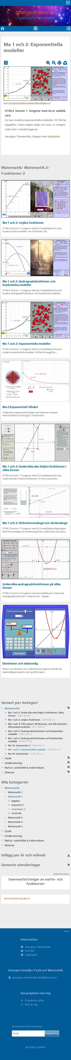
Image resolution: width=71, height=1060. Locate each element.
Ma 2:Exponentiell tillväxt (20, 407)
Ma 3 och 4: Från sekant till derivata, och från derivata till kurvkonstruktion (37, 725)
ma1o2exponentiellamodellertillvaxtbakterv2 (27, 103)
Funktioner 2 (18, 809)
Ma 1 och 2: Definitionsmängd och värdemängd (34, 523)
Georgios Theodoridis (37, 946)
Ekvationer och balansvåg (20, 663)
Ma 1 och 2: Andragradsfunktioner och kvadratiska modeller (28, 283)
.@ (35, 977)
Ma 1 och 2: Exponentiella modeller (26, 343)
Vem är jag (31, 1004)
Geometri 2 (17, 805)
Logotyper (31, 954)
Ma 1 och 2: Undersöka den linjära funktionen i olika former (36, 714)
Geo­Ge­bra (54, 136)
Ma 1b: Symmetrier (25, 753)
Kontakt (29, 950)
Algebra (15, 800)
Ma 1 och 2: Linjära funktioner (23, 222)
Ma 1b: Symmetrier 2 (26, 745)
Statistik (16, 813)
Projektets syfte (34, 1000)
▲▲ (66, 930)
